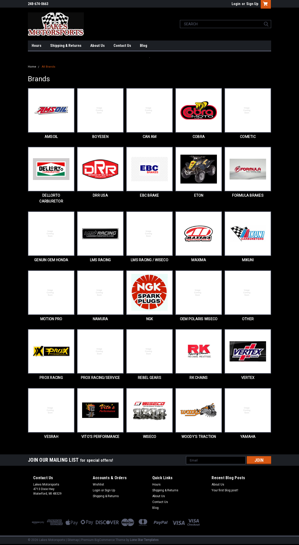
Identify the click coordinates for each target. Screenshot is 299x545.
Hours (36, 45)
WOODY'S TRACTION (198, 437)
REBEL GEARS (149, 378)
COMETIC (248, 137)
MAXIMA (198, 260)
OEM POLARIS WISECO (199, 319)
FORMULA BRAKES (248, 195)
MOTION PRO (51, 319)
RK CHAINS (199, 378)
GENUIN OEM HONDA (51, 260)
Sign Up (252, 4)
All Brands (48, 66)
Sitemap (73, 540)
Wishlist (98, 484)
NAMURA (100, 319)
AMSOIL (51, 137)
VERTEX (248, 378)
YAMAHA (248, 437)
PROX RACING (51, 378)
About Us (97, 45)
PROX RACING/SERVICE (100, 378)
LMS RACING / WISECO (149, 260)
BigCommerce (105, 540)
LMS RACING (100, 260)
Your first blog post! (225, 490)
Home (32, 66)
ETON (198, 195)
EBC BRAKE (149, 195)
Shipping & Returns (65, 45)
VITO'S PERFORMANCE (100, 437)
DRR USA (100, 195)
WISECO (149, 437)
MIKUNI (248, 260)
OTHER (248, 319)
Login (236, 4)
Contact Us (122, 45)
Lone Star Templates (144, 540)
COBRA (199, 137)
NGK (149, 319)
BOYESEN (100, 137)
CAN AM (150, 137)
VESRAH (51, 437)
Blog (143, 45)
